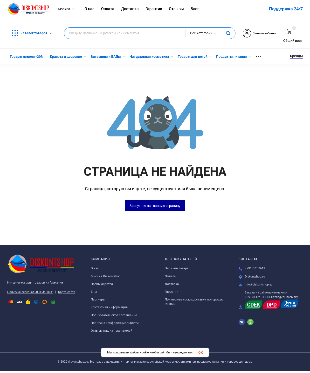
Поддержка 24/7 (286, 8)
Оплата (170, 276)
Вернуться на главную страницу (155, 206)
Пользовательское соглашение (114, 315)
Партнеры (98, 299)
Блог (94, 291)
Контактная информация (109, 307)
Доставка (172, 284)
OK (200, 352)
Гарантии (172, 291)
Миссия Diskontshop (105, 276)
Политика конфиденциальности (115, 323)
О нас (95, 268)
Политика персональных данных (30, 292)
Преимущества (102, 284)
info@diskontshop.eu (259, 284)
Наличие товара (176, 268)
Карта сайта (66, 292)
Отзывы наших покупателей (111, 330)
